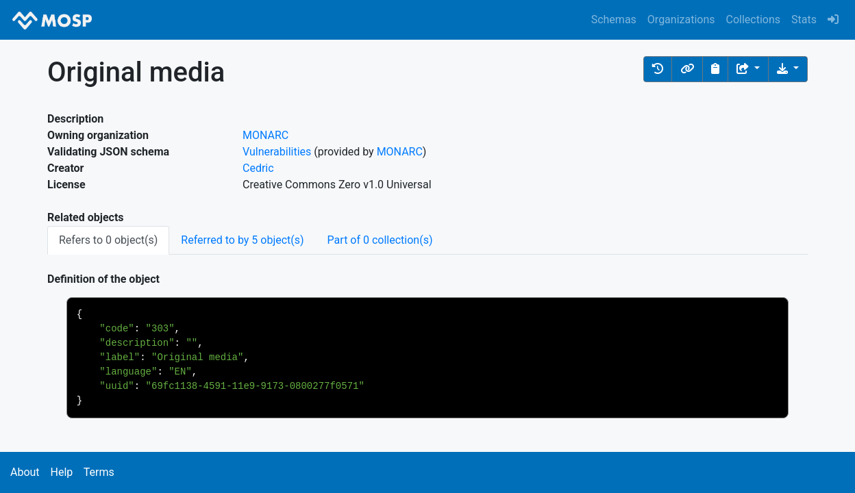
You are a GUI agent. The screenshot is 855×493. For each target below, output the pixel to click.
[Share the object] (748, 69)
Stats (804, 19)
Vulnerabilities (277, 151)
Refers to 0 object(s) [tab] (108, 239)
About (25, 472)
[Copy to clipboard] (715, 69)
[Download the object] (788, 69)
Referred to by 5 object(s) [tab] (242, 239)
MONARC (265, 135)
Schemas (613, 19)
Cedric (258, 168)
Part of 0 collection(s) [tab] (380, 239)
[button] (657, 69)
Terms (99, 472)
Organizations (681, 19)
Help (61, 472)
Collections (753, 19)
